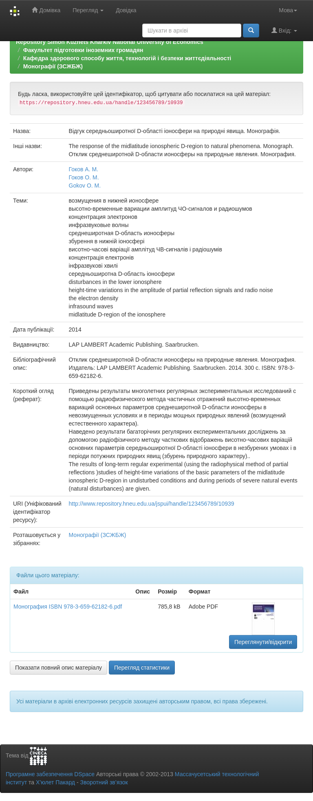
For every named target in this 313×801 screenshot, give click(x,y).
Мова (288, 10)
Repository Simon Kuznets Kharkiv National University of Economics (109, 42)
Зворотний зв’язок (104, 782)
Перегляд (88, 10)
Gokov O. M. (85, 185)
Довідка (126, 10)
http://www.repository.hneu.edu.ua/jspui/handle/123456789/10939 (151, 503)
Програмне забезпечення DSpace (50, 774)
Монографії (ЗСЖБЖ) (53, 66)
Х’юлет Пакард (55, 782)
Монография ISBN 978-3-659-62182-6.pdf (67, 606)
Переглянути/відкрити (263, 642)
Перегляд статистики (142, 667)
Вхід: (284, 30)
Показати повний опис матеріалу (58, 667)
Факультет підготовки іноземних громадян (83, 50)
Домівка (46, 10)
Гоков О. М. (84, 177)
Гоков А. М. (84, 169)
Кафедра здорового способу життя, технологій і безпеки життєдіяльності (127, 58)
